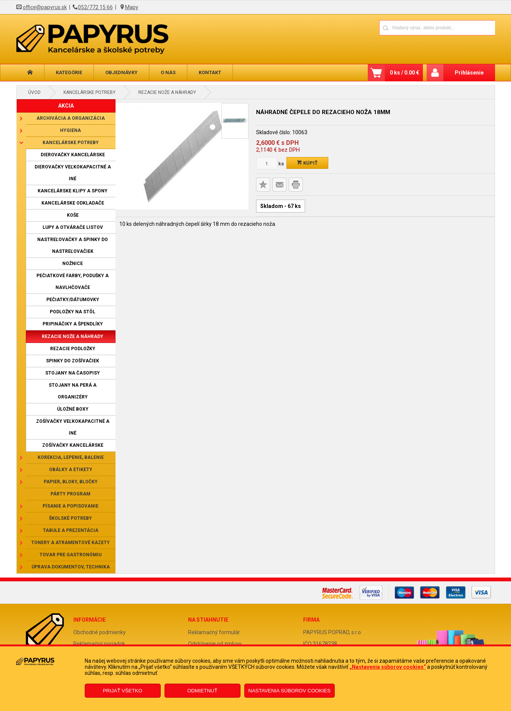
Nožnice (72, 263)
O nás (168, 72)
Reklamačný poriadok (99, 644)
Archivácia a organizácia (70, 118)
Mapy (131, 7)
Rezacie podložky (72, 348)
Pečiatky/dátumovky (72, 299)
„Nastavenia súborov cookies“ (388, 667)
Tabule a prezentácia (70, 530)
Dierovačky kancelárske (73, 154)
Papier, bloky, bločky (71, 481)
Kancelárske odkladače (72, 203)
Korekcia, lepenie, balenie (71, 457)
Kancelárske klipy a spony (73, 191)
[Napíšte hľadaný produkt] (410, 27)
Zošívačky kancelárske (72, 445)
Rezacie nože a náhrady (167, 92)
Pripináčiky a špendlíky (73, 324)
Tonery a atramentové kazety (70, 542)
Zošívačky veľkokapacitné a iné (72, 427)
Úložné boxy (73, 409)
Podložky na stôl (72, 311)
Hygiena (70, 130)
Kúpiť (307, 163)
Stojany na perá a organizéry (73, 391)
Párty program (70, 494)
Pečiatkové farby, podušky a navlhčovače (72, 281)
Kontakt (210, 72)
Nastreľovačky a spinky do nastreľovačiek (72, 245)
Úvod (34, 92)
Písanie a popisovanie (70, 506)
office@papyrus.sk (45, 7)
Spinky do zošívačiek (72, 360)
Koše (73, 215)
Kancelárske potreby (89, 92)
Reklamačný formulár (214, 632)
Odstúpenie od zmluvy (215, 644)
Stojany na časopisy (72, 373)
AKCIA (66, 106)
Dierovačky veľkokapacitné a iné (73, 172)
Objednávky (121, 72)
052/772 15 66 (95, 7)
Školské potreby (70, 518)
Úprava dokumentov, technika (71, 567)
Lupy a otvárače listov (73, 227)
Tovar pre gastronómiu (70, 554)
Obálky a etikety (70, 469)
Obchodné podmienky (99, 632)
